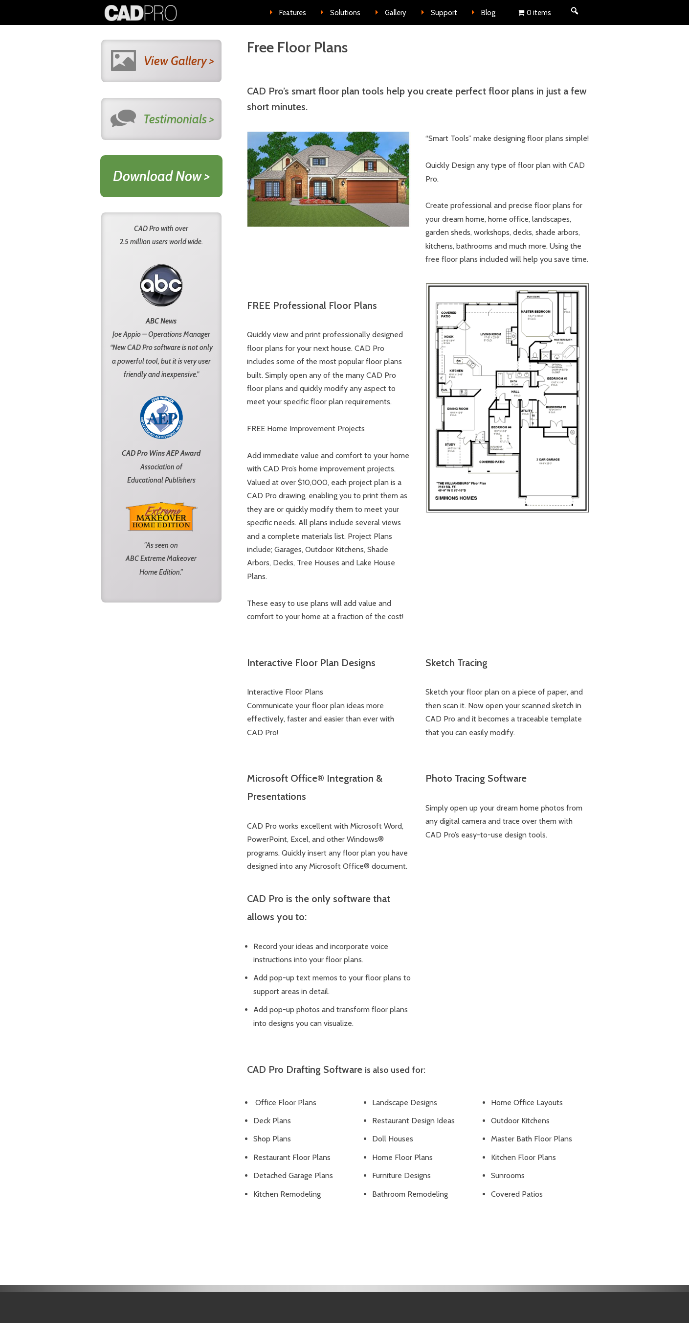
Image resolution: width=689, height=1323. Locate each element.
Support (444, 12)
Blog (488, 12)
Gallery (395, 12)
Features (292, 12)
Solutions (345, 12)
